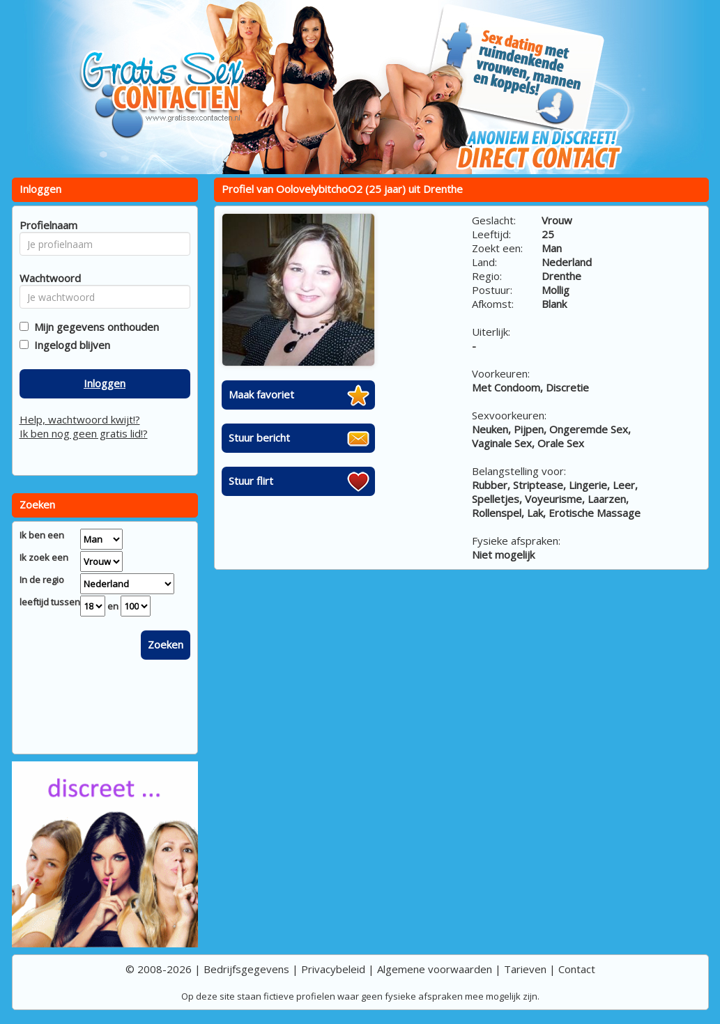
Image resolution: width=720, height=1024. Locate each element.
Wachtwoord (46, 278)
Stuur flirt (251, 481)
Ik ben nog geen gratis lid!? (84, 433)
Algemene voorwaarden (434, 969)
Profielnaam (46, 225)
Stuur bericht (259, 437)
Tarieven (525, 969)
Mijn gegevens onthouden (94, 327)
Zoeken (165, 644)
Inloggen (104, 383)
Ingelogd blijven (69, 345)
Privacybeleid (333, 969)
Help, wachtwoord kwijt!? (80, 419)
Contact (576, 969)
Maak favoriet (261, 394)
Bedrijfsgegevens (246, 969)
